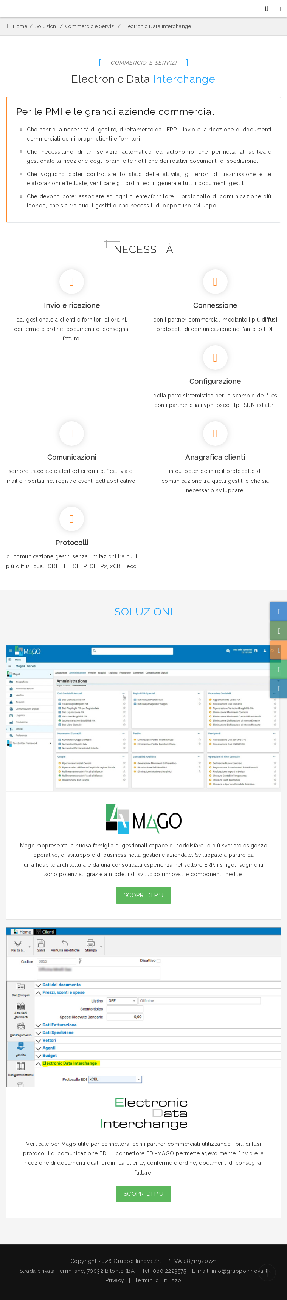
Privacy (114, 1280)
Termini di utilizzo (158, 1280)
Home (20, 26)
